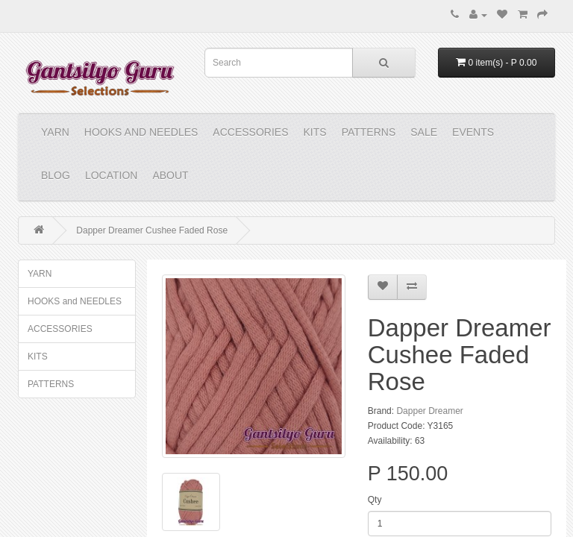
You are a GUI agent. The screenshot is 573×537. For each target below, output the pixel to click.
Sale (423, 132)
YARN (55, 132)
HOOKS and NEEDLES (141, 132)
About (170, 175)
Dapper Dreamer (429, 411)
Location (111, 175)
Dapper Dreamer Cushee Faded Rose (152, 230)
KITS (315, 132)
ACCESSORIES (250, 132)
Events (473, 132)
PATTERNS (369, 132)
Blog (55, 175)
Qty (375, 499)
